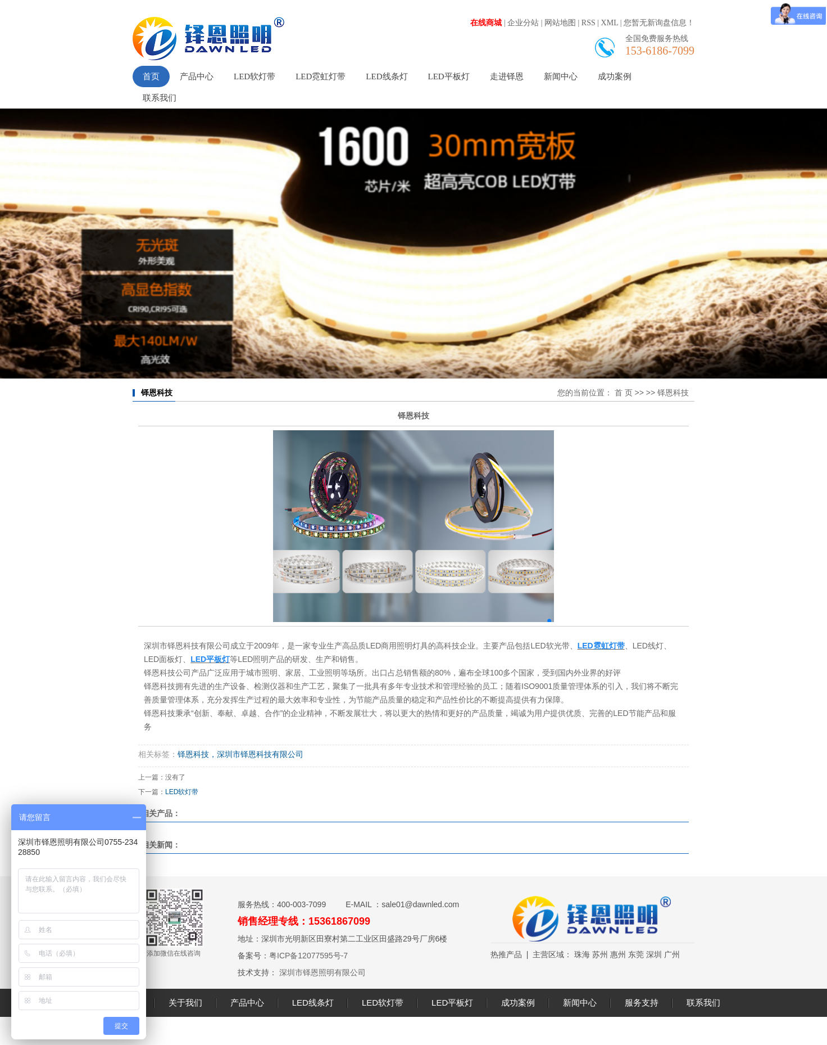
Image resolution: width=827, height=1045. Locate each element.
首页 (151, 76)
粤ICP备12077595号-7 (308, 955)
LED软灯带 (254, 76)
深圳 (654, 954)
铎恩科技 (673, 392)
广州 (672, 954)
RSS (588, 23)
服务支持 (641, 1002)
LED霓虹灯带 (321, 76)
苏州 (600, 954)
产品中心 (196, 76)
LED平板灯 (449, 76)
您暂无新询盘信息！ (659, 23)
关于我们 (185, 1002)
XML (610, 23)
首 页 (624, 392)
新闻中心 (561, 76)
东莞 (636, 954)
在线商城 (486, 23)
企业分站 (523, 23)
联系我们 (159, 97)
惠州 (618, 954)
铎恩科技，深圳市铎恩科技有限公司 (240, 754)
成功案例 (614, 76)
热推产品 (506, 954)
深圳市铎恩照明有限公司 (321, 972)
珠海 (582, 954)
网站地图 (560, 23)
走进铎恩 (507, 76)
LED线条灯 (386, 76)
